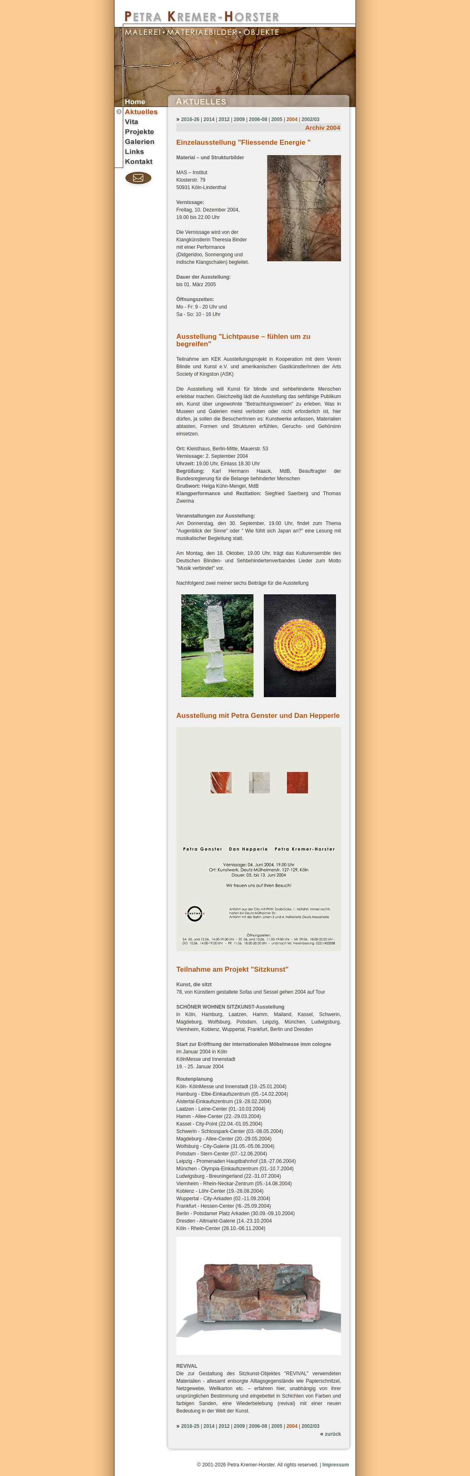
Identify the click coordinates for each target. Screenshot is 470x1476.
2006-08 (258, 119)
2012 (224, 119)
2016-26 (190, 119)
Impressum (335, 1465)
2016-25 (190, 1426)
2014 (209, 119)
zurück (333, 1434)
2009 (239, 119)
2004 (291, 119)
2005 (276, 119)
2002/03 (310, 119)
